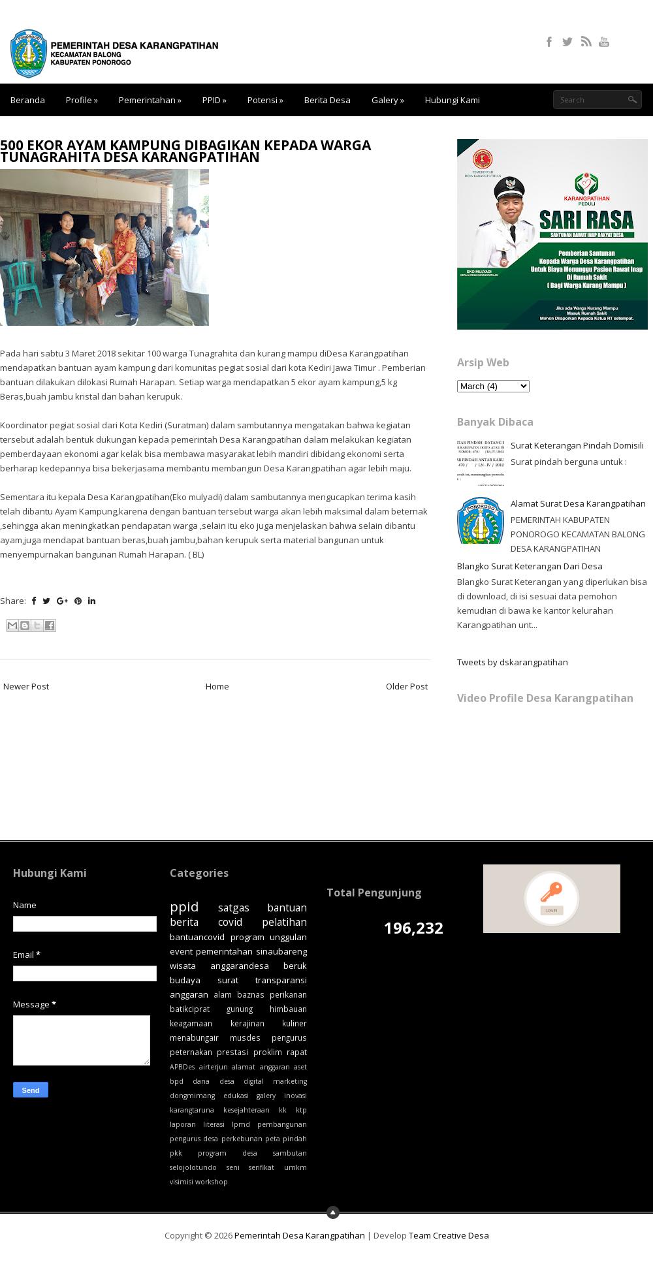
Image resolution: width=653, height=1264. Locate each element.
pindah (295, 1138)
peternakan (191, 1052)
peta (272, 1138)
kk (283, 1109)
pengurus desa (194, 1138)
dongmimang (192, 1095)
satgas (233, 907)
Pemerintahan (150, 100)
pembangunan (282, 1124)
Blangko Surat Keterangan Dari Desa (530, 566)
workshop (211, 1181)
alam (223, 994)
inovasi (295, 1095)
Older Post (407, 686)
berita (184, 922)
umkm (295, 1167)
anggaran (275, 1066)
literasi (214, 1124)
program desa (227, 1153)
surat (227, 980)
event (181, 951)
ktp (301, 1109)
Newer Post (26, 686)
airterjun (213, 1066)
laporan (183, 1124)
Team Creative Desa (449, 1235)
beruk (295, 966)
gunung (240, 1008)
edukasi (236, 1095)
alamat (243, 1066)
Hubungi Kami (452, 100)
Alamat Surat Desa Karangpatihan (578, 503)
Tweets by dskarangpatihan (512, 662)
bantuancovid (197, 937)
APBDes (182, 1066)
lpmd (241, 1124)
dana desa (213, 1081)
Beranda (27, 100)
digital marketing (275, 1081)
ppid (184, 906)
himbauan (288, 1008)
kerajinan (247, 1023)
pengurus (289, 1037)
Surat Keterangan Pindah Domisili (577, 445)
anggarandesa (239, 966)
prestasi (232, 1052)
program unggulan (269, 937)
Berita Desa (327, 100)
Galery (388, 100)
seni (233, 1167)
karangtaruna (192, 1109)
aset (300, 1066)
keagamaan (191, 1023)
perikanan (288, 994)
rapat (297, 1052)
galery (266, 1095)
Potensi (265, 100)
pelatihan (284, 922)
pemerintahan (224, 951)
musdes (245, 1037)
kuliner (294, 1023)
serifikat (261, 1167)
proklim (267, 1052)
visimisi (181, 1181)
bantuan (287, 907)
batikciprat (190, 1008)
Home (217, 686)
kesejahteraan (246, 1109)
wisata (183, 966)
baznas (250, 994)
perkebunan (242, 1138)
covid (230, 922)
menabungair (194, 1037)
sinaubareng (281, 951)
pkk (176, 1153)
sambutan (290, 1153)
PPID (214, 100)
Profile (82, 100)
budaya (185, 980)
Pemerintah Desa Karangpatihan (299, 1235)
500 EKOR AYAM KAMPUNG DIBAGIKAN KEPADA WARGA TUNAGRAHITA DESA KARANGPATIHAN (185, 151)
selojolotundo (193, 1167)
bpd (176, 1081)
